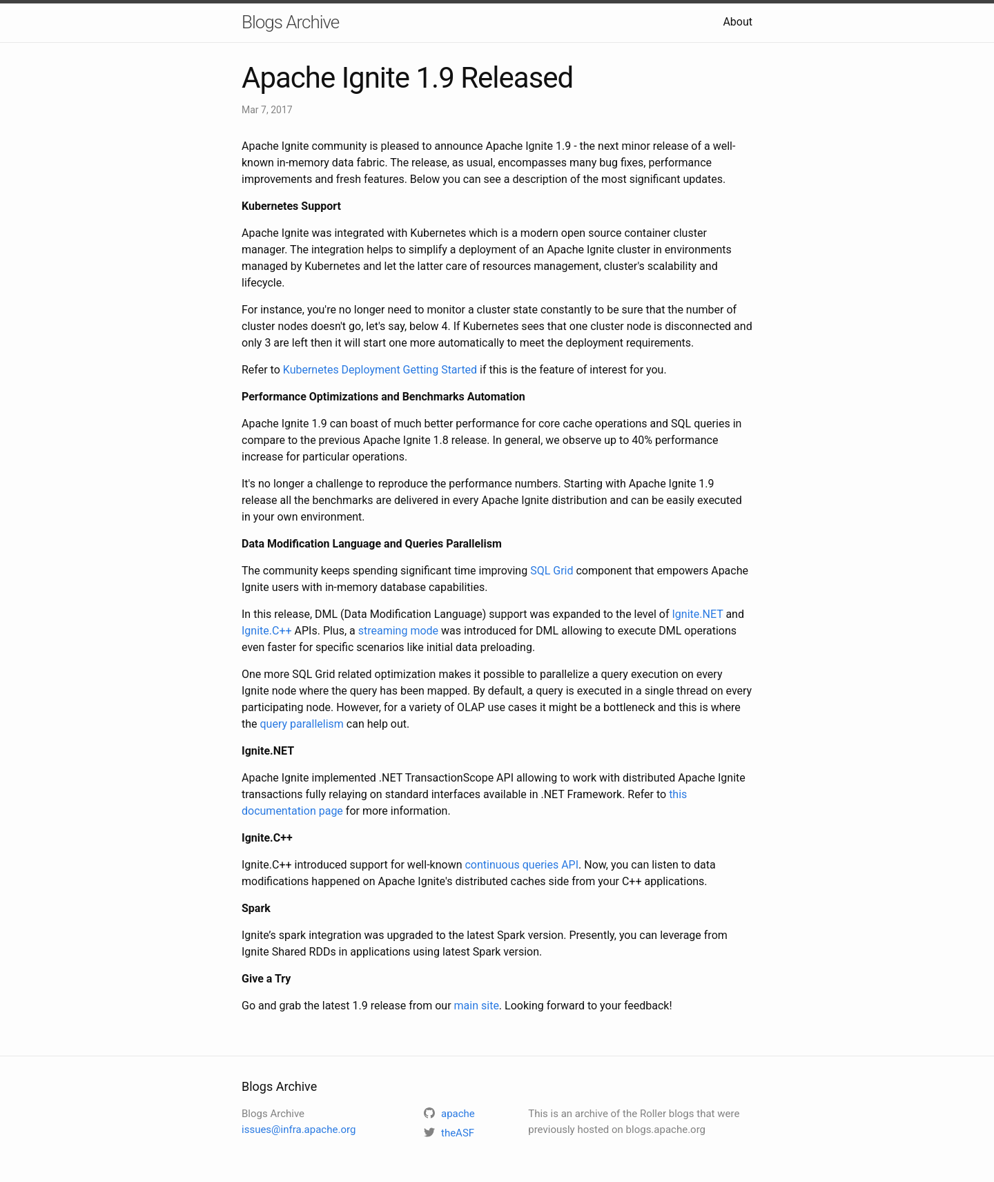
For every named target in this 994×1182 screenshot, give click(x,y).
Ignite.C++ (267, 630)
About (737, 21)
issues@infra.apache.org (298, 1129)
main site (476, 1005)
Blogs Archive (290, 22)
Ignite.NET (697, 614)
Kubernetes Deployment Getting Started (380, 369)
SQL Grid (551, 570)
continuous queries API (521, 864)
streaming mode (398, 630)
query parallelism (302, 723)
